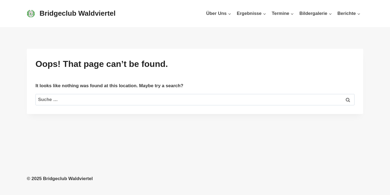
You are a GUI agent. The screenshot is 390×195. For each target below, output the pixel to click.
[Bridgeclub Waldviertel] (71, 13)
